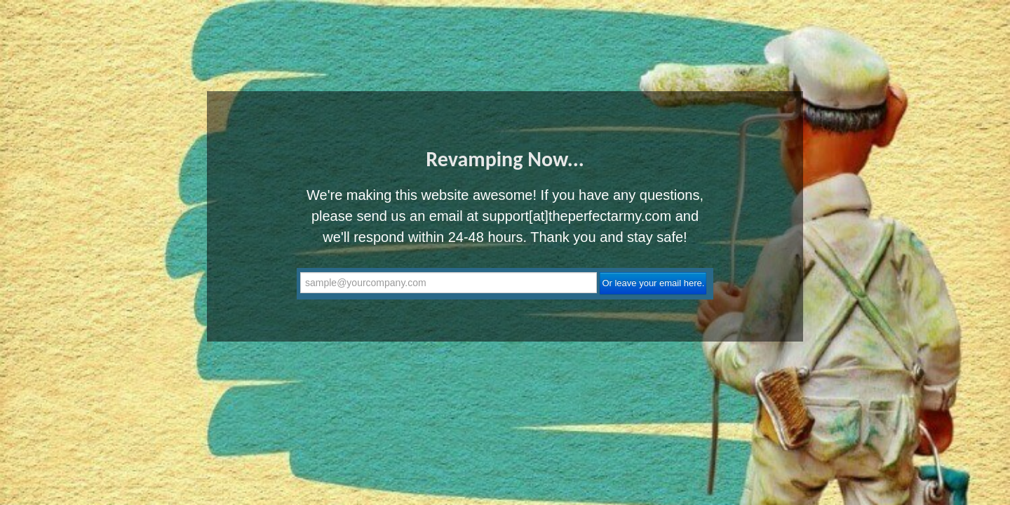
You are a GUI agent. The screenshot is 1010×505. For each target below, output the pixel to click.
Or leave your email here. (653, 283)
